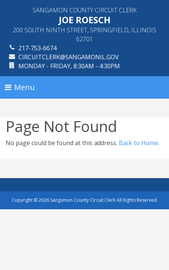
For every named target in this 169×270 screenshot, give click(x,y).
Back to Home (138, 143)
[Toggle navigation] (20, 87)
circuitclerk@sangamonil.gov (68, 57)
